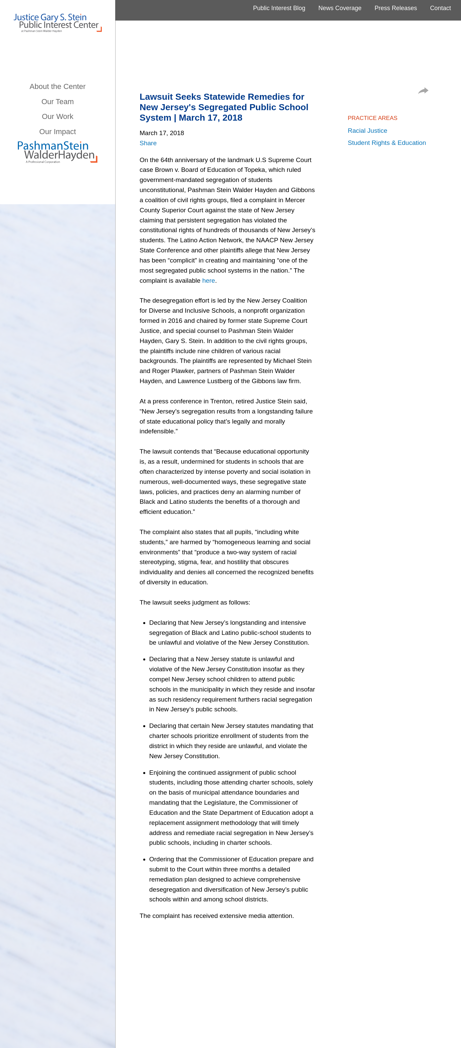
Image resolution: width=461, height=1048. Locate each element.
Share (148, 143)
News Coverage (340, 8)
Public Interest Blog (279, 8)
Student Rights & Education (387, 142)
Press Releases (395, 8)
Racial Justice (367, 130)
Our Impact (57, 131)
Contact (440, 8)
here (208, 280)
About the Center (58, 86)
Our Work (57, 116)
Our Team (57, 101)
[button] (423, 91)
